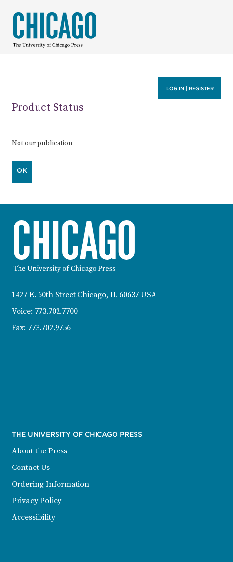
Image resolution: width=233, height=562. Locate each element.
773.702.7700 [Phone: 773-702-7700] (56, 311)
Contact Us (31, 467)
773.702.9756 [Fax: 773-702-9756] (49, 328)
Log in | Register (190, 88)
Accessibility (33, 517)
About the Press (39, 451)
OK (22, 170)
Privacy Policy (36, 501)
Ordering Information (50, 484)
